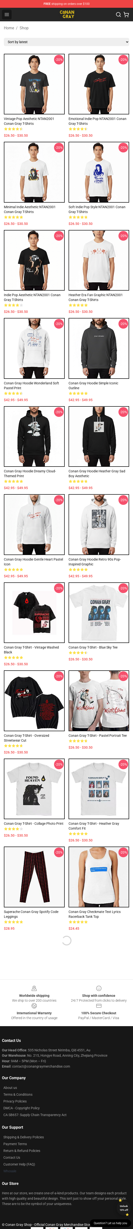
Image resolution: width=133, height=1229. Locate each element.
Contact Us (11, 1157)
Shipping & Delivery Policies (23, 1137)
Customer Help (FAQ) (19, 1164)
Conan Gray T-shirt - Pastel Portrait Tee (98, 735)
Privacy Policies (15, 1101)
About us (10, 1088)
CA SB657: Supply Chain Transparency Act (35, 1115)
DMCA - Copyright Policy (21, 1108)
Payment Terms (15, 1144)
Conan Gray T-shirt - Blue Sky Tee (93, 647)
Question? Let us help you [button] (110, 1223)
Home (9, 28)
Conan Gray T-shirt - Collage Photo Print (33, 823)
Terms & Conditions (17, 1094)
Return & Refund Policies (21, 1151)
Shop (24, 28)
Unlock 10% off (124, 1208)
